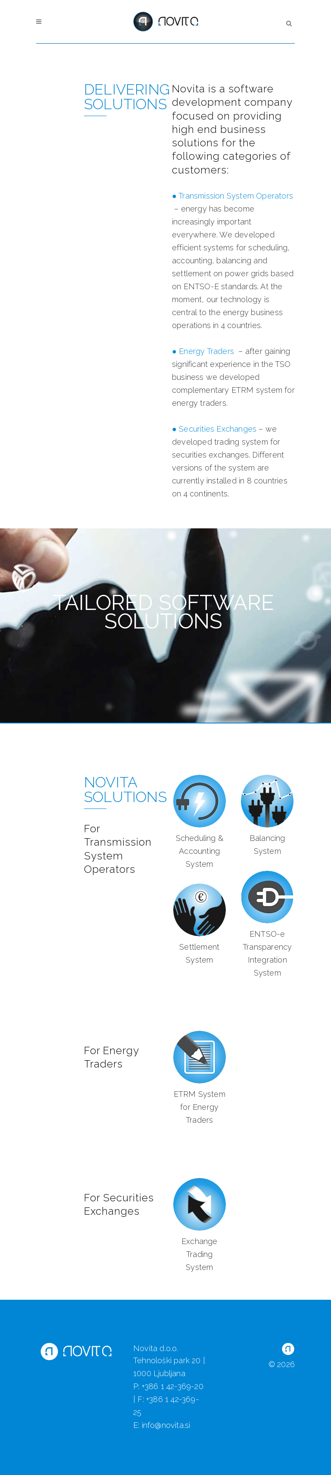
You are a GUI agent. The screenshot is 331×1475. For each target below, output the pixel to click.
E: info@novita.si (161, 1425)
